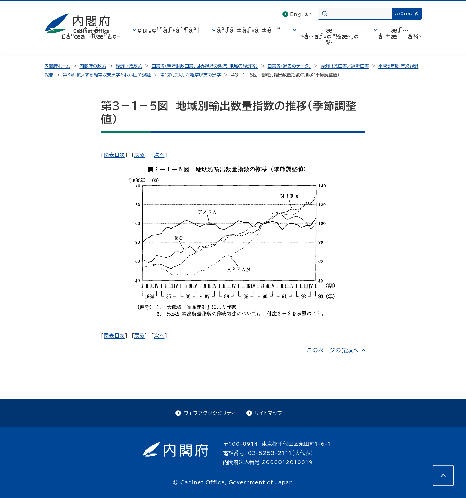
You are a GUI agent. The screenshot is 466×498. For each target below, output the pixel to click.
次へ (159, 154)
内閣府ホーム (57, 66)
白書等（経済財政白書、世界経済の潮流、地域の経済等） (204, 66)
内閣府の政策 (92, 66)
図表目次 (114, 154)
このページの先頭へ (333, 350)
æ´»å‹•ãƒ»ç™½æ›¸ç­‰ (329, 36)
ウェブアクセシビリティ (210, 413)
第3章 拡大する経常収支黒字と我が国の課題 (107, 75)
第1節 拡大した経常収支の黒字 (190, 75)
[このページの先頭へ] (443, 475)
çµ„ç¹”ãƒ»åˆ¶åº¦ (168, 30)
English (301, 14)
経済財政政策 (129, 66)
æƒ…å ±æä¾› (399, 33)
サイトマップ (268, 413)
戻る (139, 154)
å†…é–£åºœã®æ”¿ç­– (90, 33)
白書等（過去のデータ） (289, 66)
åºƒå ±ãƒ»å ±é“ (249, 30)
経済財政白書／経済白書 (345, 66)
